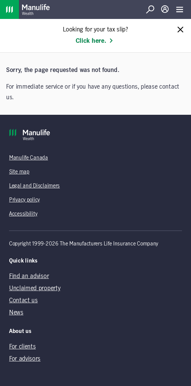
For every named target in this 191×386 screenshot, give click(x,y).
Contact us (23, 300)
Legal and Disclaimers (34, 186)
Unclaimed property (34, 288)
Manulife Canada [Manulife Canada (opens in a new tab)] (28, 158)
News (16, 312)
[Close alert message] (180, 30)
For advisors (24, 359)
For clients (22, 347)
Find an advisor (29, 276)
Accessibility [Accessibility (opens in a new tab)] (23, 214)
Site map (19, 172)
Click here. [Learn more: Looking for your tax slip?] (94, 41)
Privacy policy (24, 200)
